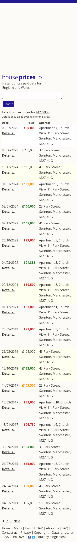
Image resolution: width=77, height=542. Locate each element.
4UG (46, 112)
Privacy (26, 532)
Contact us (9, 532)
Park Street (61, 133)
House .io (22, 77)
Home (6, 528)
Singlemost (58, 537)
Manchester (61, 138)
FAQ (65, 528)
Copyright (41, 532)
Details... (8, 133)
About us (52, 528)
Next (16, 521)
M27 (39, 112)
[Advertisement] (39, 39)
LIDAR (38, 528)
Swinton (45, 138)
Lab (28, 528)
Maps (18, 528)
